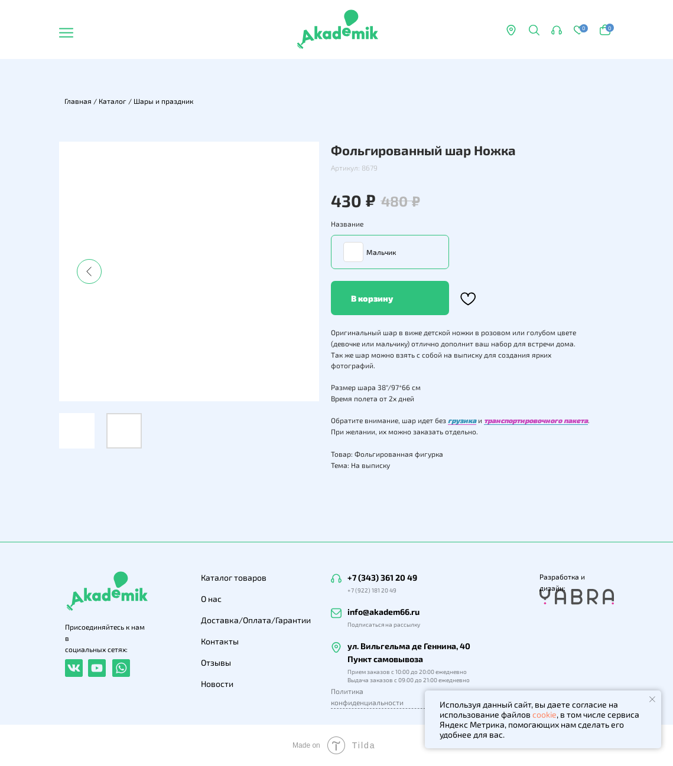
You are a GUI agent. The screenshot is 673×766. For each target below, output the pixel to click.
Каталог (112, 101)
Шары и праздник (163, 101)
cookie (544, 714)
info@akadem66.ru (383, 612)
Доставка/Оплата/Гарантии (256, 620)
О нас (211, 599)
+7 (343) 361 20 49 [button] (382, 577)
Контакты (220, 641)
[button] (556, 30)
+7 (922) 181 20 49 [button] (371, 590)
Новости (217, 684)
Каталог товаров (233, 577)
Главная (78, 101)
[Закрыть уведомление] (652, 699)
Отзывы (216, 662)
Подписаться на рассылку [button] (383, 624)
